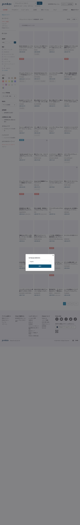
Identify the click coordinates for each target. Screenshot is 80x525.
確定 (40, 266)
